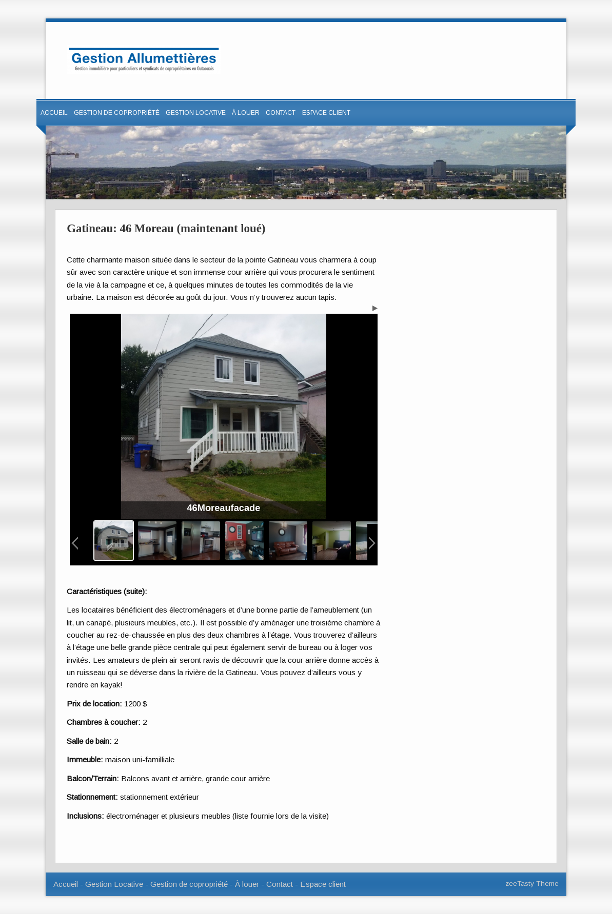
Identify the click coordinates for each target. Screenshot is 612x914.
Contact (280, 112)
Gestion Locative (114, 884)
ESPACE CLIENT (326, 112)
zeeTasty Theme (532, 883)
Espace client (323, 884)
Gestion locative (196, 112)
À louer (246, 112)
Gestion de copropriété (117, 112)
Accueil (54, 112)
